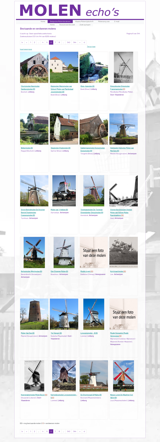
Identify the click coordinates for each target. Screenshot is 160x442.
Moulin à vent (86, 271)
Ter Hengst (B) (56, 333)
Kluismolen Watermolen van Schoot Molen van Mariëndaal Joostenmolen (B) (62, 89)
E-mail (116, 21)
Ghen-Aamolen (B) (87, 86)
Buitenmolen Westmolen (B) (31, 271)
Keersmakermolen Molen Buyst (34, 395)
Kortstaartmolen (118, 271)
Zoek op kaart (85, 25)
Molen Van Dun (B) (27, 333)
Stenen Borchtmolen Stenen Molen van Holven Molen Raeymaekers (121, 212)
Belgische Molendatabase (60, 21)
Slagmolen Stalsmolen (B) (60, 148)
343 (68, 42)
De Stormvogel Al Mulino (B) (91, 395)
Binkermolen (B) (27, 148)
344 (74, 42)
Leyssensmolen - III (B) (89, 333)
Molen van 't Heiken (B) (59, 210)
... (38, 42)
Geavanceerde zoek (67, 25)
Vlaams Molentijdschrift (84, 21)
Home (43, 21)
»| (84, 42)
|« (22, 42)
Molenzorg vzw (104, 21)
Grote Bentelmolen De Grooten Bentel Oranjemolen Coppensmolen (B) (33, 212)
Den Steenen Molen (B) (59, 271)
